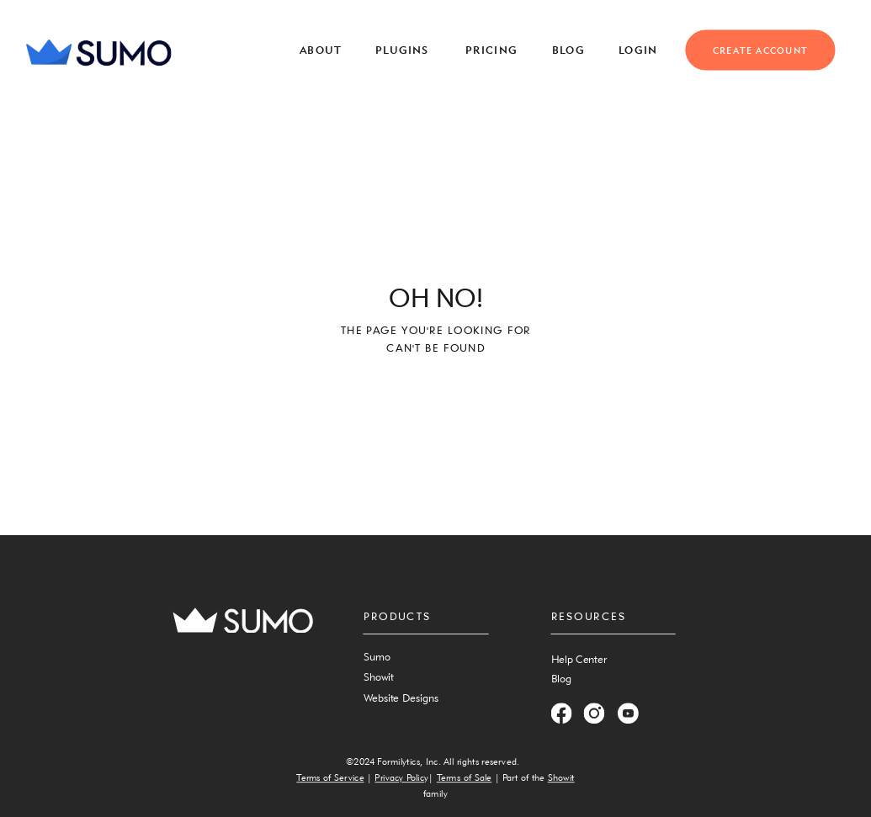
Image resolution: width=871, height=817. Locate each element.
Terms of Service (330, 777)
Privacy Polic (399, 777)
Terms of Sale (464, 777)
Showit (561, 777)
